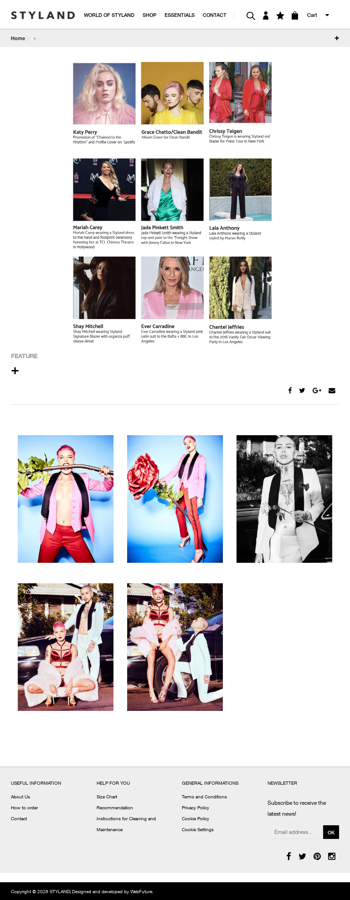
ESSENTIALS (180, 15)
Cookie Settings (198, 830)
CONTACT (214, 15)
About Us (20, 797)
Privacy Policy (195, 808)
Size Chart (107, 797)
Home (18, 38)
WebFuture (141, 892)
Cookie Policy (195, 819)
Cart (312, 15)
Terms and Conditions (204, 797)
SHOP (149, 15)
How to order (24, 808)
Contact (19, 819)
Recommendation (115, 808)
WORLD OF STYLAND (109, 15)
